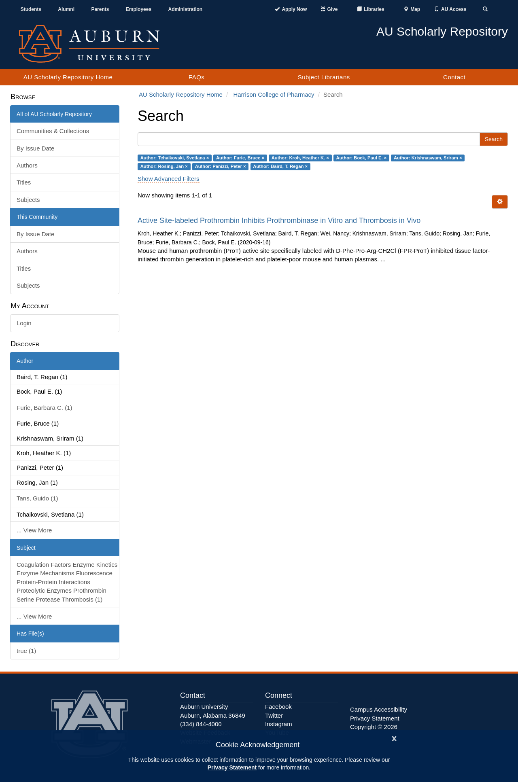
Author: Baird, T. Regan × (280, 166)
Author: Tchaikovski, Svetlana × (174, 157)
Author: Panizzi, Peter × (220, 166)
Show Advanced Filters (169, 178)
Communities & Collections (53, 130)
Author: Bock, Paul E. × (361, 157)
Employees (138, 9)
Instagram (278, 724)
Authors (27, 165)
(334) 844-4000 (201, 724)
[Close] (394, 737)
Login (24, 323)
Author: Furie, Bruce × (240, 157)
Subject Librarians (324, 77)
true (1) (26, 650)
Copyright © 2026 (373, 726)
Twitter (274, 715)
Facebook (278, 706)
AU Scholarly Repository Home (68, 77)
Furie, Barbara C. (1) (44, 407)
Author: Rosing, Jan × (164, 166)
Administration (185, 9)
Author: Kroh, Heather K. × (300, 157)
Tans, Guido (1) (37, 498)
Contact (454, 77)
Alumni (66, 9)
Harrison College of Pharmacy (273, 94)
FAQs (197, 77)
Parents (100, 9)
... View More (34, 530)
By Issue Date (35, 148)
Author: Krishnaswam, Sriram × (428, 157)
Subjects (28, 199)
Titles (24, 182)
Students (31, 9)
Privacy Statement (232, 767)
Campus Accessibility (378, 709)
